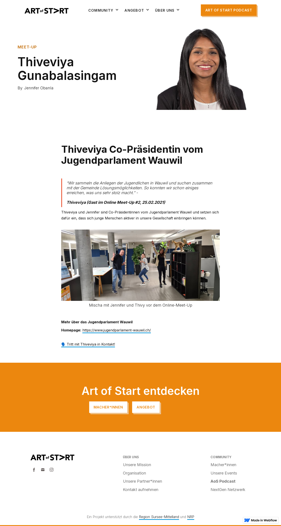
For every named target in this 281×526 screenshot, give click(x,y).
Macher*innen (108, 407)
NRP (190, 517)
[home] (46, 11)
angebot (146, 407)
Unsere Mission (137, 464)
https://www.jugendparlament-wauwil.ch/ (116, 330)
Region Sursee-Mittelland (159, 517)
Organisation (134, 473)
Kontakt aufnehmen (140, 489)
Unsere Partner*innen (142, 481)
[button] (103, 10)
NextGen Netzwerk (228, 489)
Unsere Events (224, 473)
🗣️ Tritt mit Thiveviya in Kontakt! (88, 344)
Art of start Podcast (228, 10)
